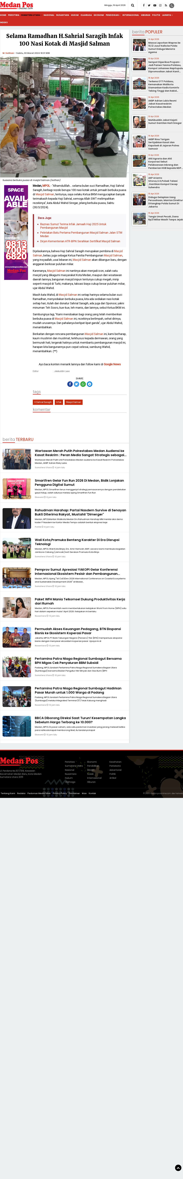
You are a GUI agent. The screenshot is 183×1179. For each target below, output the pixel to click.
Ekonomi (99, 15)
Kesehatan (115, 761)
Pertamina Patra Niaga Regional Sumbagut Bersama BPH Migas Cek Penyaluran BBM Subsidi (78, 660)
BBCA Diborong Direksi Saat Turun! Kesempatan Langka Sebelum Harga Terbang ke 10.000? (80, 720)
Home (3, 15)
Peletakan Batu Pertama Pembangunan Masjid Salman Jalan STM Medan (81, 234)
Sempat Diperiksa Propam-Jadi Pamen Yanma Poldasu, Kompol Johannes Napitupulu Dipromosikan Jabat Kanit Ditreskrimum (165, 68)
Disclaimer (74, 793)
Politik (156, 15)
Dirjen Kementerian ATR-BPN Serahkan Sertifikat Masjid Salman (80, 241)
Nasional (49, 15)
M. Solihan (8, 53)
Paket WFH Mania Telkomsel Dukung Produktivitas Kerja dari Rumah (80, 601)
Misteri (90, 770)
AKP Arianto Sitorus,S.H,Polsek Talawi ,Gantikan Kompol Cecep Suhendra (163, 182)
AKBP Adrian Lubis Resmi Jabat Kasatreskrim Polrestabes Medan (162, 104)
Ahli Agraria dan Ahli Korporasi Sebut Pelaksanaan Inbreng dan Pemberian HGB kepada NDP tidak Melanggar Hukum (164, 165)
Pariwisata (115, 765)
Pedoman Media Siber (39, 793)
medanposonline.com (160, 793)
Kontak (92, 793)
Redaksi (21, 793)
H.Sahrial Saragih (43, 402)
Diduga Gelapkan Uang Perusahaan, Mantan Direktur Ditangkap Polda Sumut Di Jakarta (165, 202)
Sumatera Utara (30, 15)
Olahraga (86, 15)
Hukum (75, 15)
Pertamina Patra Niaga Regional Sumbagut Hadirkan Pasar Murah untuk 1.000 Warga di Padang (78, 690)
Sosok (90, 774)
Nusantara (62, 15)
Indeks (4, 22)
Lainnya (166, 15)
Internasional (130, 15)
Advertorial (115, 770)
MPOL (46, 185)
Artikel (112, 778)
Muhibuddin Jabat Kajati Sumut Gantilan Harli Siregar (165, 121)
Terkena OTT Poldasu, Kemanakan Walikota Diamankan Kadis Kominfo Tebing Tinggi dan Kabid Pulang (163, 87)
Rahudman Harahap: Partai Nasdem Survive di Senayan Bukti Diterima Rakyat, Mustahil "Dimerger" (80, 512)
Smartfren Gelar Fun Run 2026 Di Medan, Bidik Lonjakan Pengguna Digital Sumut (79, 482)
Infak (58, 402)
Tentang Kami (8, 793)
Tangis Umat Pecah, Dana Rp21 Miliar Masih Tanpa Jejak (165, 218)
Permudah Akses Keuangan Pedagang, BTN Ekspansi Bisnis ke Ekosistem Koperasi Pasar (78, 631)
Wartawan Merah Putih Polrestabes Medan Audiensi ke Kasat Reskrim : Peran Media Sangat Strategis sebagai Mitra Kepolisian (79, 455)
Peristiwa (13, 15)
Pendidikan (112, 15)
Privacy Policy (60, 793)
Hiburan (145, 15)
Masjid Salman (45, 194)
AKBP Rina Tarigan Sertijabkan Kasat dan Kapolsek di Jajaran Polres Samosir (163, 144)
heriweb (179, 793)
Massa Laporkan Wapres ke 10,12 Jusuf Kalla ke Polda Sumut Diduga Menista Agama (164, 47)
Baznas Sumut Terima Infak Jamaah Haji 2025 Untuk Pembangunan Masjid (73, 225)
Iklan (84, 793)
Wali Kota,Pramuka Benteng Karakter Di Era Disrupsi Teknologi (77, 542)
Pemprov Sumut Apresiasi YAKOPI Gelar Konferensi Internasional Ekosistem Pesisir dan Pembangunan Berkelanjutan (76, 573)
